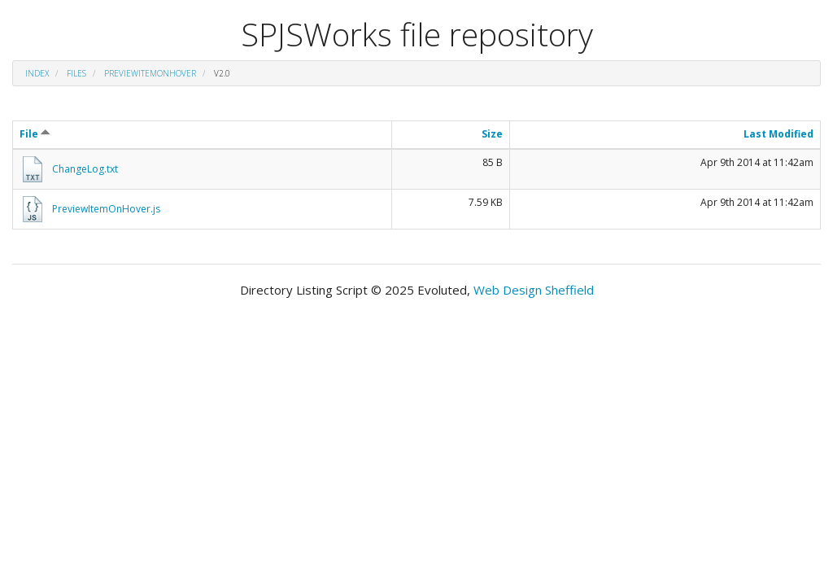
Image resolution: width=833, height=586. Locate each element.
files (76, 73)
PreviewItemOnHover (150, 73)
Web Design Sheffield (533, 290)
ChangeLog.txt (85, 169)
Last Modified (778, 134)
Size (492, 134)
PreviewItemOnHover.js (106, 209)
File (35, 134)
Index (37, 73)
